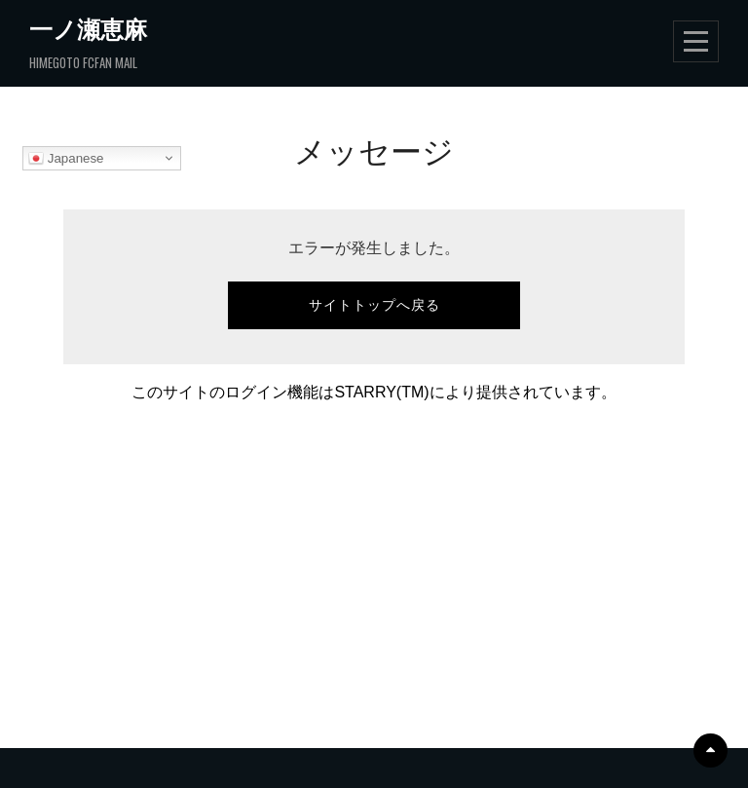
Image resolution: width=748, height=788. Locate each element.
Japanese (66, 159)
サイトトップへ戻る (374, 305)
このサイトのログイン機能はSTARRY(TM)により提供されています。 (373, 392)
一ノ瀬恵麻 (88, 28)
